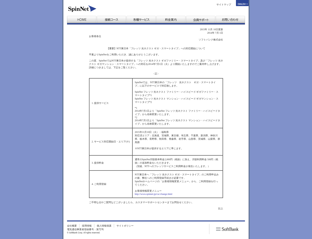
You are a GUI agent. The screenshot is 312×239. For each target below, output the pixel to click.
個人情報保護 (104, 225)
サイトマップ (223, 4)
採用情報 (87, 225)
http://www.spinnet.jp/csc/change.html (153, 194)
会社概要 (72, 225)
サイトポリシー (125, 225)
